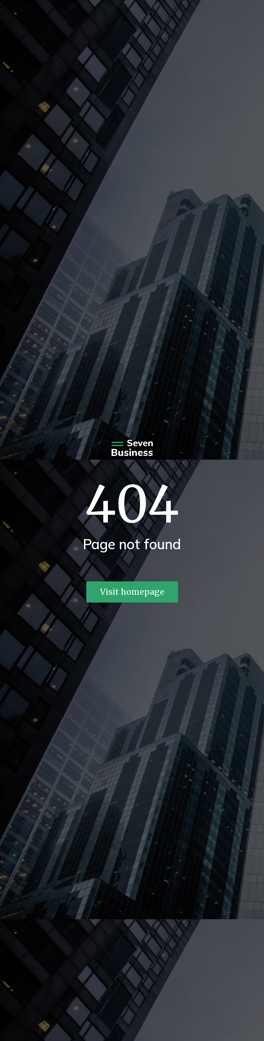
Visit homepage (132, 591)
